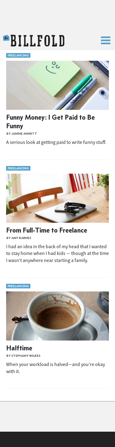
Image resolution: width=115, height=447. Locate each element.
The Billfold (33, 41)
